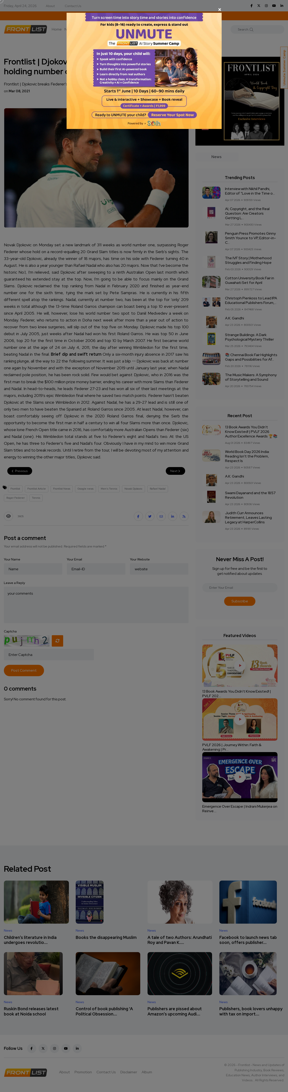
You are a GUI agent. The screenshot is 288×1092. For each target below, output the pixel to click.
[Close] (144, 9)
